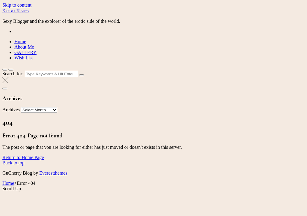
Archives (11, 109)
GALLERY (25, 52)
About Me (24, 47)
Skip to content (16, 5)
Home (20, 41)
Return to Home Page (23, 157)
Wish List (23, 57)
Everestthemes (53, 173)
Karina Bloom (15, 11)
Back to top (13, 162)
